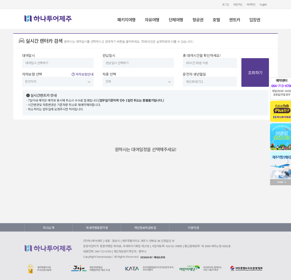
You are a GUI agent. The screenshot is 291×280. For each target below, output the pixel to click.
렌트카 (234, 19)
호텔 (216, 19)
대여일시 (58, 60)
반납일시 (138, 60)
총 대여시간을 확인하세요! (210, 60)
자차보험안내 (82, 74)
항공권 (197, 19)
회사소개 (48, 227)
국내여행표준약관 (97, 227)
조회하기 (255, 72)
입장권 (254, 19)
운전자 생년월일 (210, 79)
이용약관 (193, 227)
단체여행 (176, 19)
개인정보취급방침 (145, 227)
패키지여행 (126, 19)
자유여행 (152, 19)
